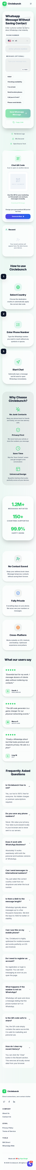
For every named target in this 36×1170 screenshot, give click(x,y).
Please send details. (15, 102)
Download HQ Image (18, 203)
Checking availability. (15, 82)
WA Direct (6, 1142)
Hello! (10, 76)
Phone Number (12, 35)
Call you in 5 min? (13, 97)
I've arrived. (12, 87)
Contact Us (6, 1117)
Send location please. (15, 92)
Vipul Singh (24, 1158)
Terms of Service (9, 1131)
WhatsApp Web (8, 1146)
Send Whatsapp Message (18, 113)
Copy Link (18, 122)
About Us (5, 1113)
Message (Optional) (15, 56)
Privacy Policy (7, 1128)
